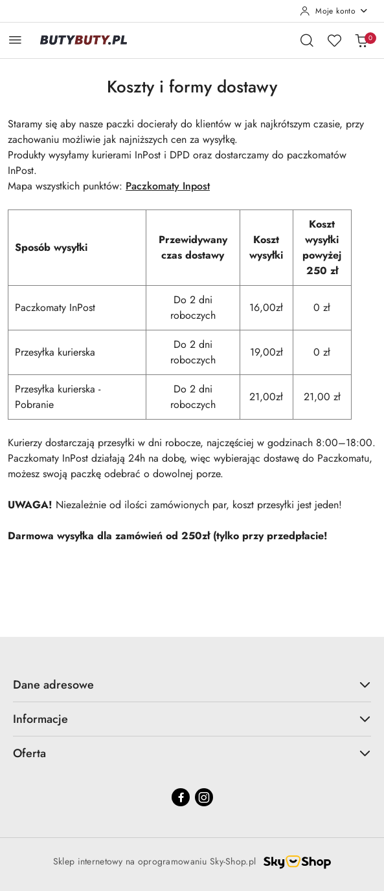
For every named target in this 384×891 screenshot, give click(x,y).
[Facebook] (181, 797)
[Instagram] (204, 797)
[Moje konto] (334, 11)
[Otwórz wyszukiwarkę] (307, 40)
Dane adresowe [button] (192, 684)
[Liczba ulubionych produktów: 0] (334, 40)
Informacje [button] (192, 719)
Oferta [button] (192, 753)
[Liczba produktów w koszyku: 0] (361, 40)
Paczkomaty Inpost (168, 185)
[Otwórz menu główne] (15, 39)
